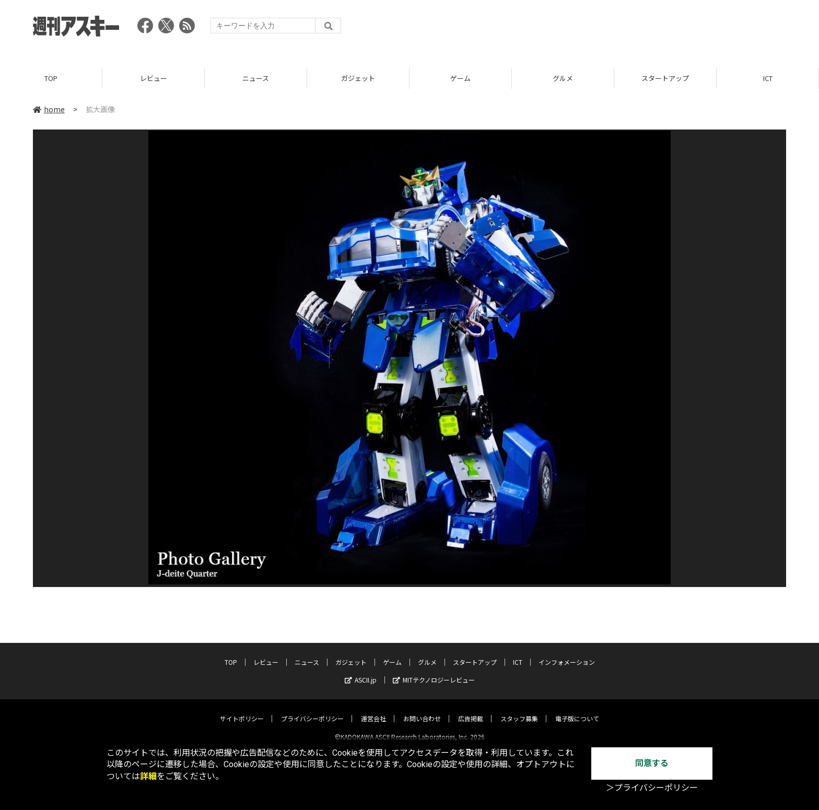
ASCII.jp (361, 670)
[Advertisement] (596, 28)
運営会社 (373, 709)
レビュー (153, 78)
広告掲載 (470, 709)
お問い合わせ (422, 709)
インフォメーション (567, 653)
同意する (652, 763)
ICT (768, 78)
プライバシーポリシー (312, 709)
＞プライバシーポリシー (652, 788)
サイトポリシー (242, 709)
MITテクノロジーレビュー (434, 670)
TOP (50, 78)
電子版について (577, 709)
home (49, 109)
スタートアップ (665, 78)
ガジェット (358, 78)
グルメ (563, 78)
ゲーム (460, 78)
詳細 (148, 776)
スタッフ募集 (519, 709)
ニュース (255, 78)
